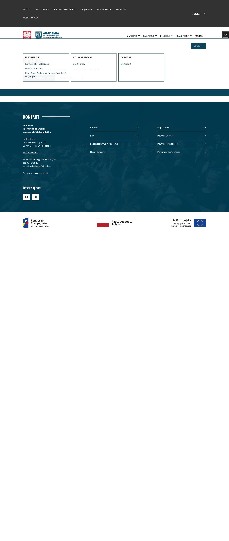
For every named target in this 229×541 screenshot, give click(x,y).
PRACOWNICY (184, 35)
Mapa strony (163, 127)
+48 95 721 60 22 (30, 152)
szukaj (197, 13)
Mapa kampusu (97, 152)
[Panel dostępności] (225, 34)
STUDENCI (166, 35)
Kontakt (94, 127)
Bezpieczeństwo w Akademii (104, 143)
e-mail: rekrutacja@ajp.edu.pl (37, 166)
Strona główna (68, 77)
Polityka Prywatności (167, 143)
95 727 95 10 (32, 162)
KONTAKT (199, 35)
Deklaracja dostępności (168, 152)
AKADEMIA (133, 35)
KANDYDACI (150, 35)
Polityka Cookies (165, 135)
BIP (92, 135)
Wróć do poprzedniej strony (39, 77)
